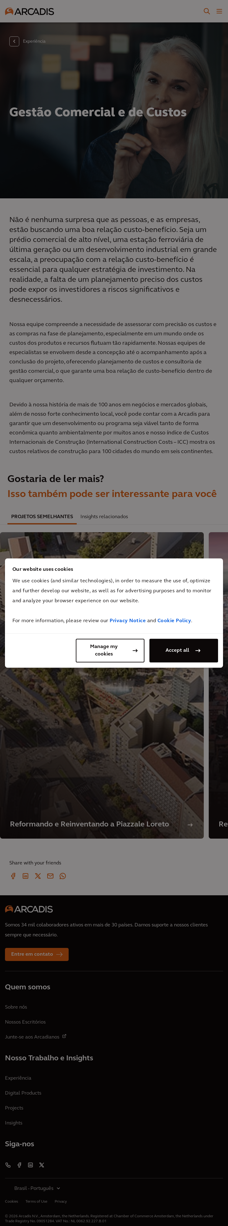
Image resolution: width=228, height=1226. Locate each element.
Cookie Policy (174, 620)
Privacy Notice (128, 620)
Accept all (177, 650)
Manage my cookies (104, 650)
